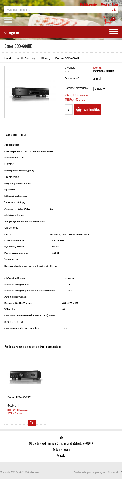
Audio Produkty (26, 58)
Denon (97, 67)
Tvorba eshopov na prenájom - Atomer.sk (98, 472)
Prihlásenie (88, 4)
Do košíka (92, 110)
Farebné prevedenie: (77, 88)
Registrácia (109, 4)
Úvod (7, 58)
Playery (45, 58)
